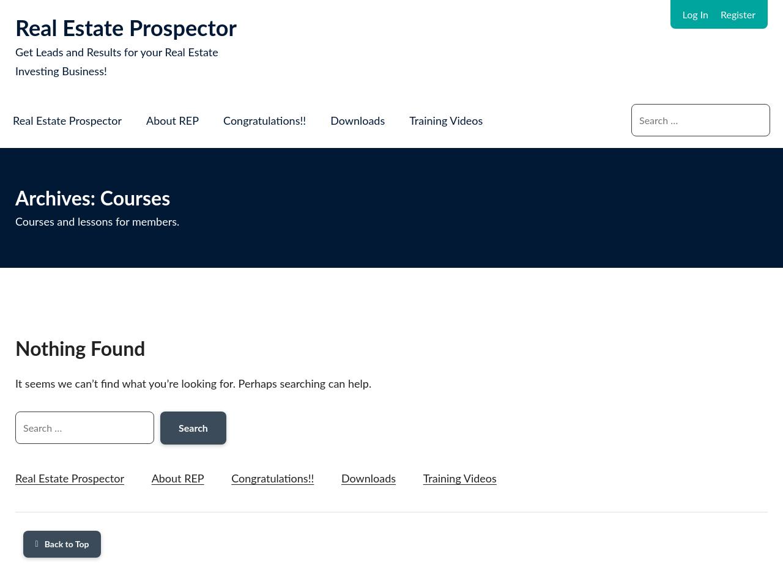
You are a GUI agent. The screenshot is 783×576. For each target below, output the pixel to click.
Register (738, 14)
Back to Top (62, 544)
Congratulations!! (264, 120)
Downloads (357, 120)
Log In (695, 14)
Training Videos (446, 120)
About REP (172, 120)
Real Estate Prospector (126, 27)
